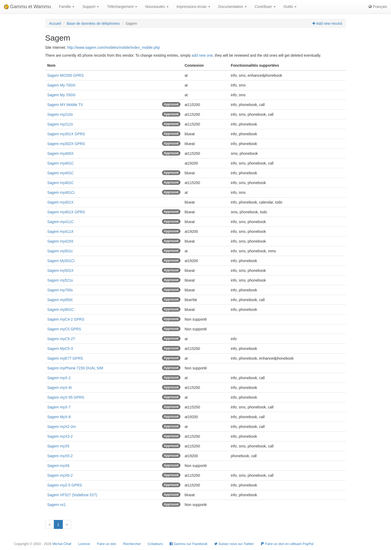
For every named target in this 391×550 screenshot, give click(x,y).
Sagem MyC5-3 (60, 348)
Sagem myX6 (58, 466)
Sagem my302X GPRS (66, 144)
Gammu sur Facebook (188, 544)
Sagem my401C (60, 163)
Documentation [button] (232, 6)
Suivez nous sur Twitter (234, 544)
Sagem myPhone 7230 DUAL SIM (75, 368)
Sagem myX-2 (59, 378)
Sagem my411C (60, 222)
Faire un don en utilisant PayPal (287, 544)
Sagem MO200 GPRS (65, 75)
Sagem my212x (60, 124)
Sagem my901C (60, 309)
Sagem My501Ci (61, 261)
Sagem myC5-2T (61, 339)
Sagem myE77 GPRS (65, 358)
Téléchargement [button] (122, 6)
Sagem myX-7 (59, 407)
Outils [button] (290, 6)
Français (378, 6)
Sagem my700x (60, 290)
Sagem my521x (60, 280)
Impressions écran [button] (193, 6)
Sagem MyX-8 (59, 417)
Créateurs (155, 544)
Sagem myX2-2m (61, 426)
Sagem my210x (60, 114)
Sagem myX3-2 (60, 436)
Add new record (327, 23)
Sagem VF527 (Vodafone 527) (72, 495)
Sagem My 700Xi (61, 85)
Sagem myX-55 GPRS (65, 397)
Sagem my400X (60, 153)
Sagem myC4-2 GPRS (65, 319)
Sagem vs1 (56, 505)
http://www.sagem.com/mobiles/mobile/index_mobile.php (113, 47)
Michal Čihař (61, 544)
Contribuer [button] (265, 6)
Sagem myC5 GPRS (64, 329)
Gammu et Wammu (27, 6)
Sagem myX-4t (59, 387)
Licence (84, 544)
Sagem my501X (60, 270)
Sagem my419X (60, 241)
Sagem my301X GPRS (66, 134)
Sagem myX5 (58, 446)
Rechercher (132, 544)
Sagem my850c (60, 300)
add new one (202, 55)
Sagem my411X (60, 231)
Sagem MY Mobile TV (65, 105)
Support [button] (90, 6)
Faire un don (106, 544)
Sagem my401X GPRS (66, 212)
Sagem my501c (60, 251)
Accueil (55, 23)
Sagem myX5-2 (60, 456)
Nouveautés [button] (157, 6)
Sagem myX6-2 (60, 475)
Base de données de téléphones (93, 23)
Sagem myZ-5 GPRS (64, 485)
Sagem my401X (60, 202)
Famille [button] (66, 6)
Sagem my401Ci (61, 192)
